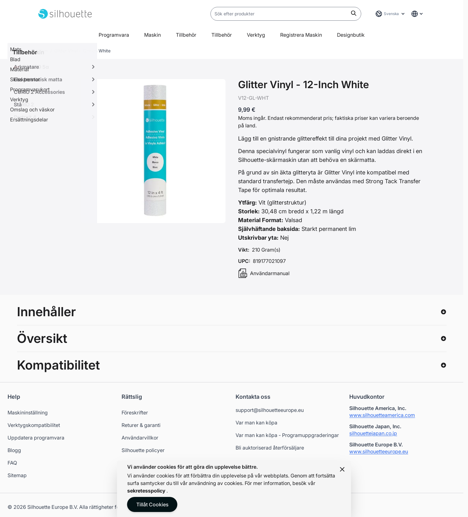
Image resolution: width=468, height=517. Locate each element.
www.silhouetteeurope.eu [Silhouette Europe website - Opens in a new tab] (378, 451)
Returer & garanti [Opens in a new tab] (141, 425)
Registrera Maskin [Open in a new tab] (301, 35)
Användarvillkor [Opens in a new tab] (140, 437)
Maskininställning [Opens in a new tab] (28, 412)
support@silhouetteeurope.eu (270, 410)
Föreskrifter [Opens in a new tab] (135, 412)
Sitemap (17, 475)
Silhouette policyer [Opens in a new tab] (143, 450)
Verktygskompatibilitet (34, 425)
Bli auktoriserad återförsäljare (270, 448)
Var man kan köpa (256, 422)
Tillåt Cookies (152, 504)
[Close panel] (342, 469)
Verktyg (256, 35)
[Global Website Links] (417, 14)
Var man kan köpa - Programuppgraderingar (287, 435)
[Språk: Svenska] (390, 14)
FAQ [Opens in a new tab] (12, 463)
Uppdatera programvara (36, 437)
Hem (43, 50)
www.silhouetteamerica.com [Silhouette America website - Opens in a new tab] (382, 415)
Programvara (114, 35)
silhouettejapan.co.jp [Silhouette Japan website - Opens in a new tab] (373, 433)
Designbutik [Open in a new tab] (351, 35)
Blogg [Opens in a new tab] (14, 450)
